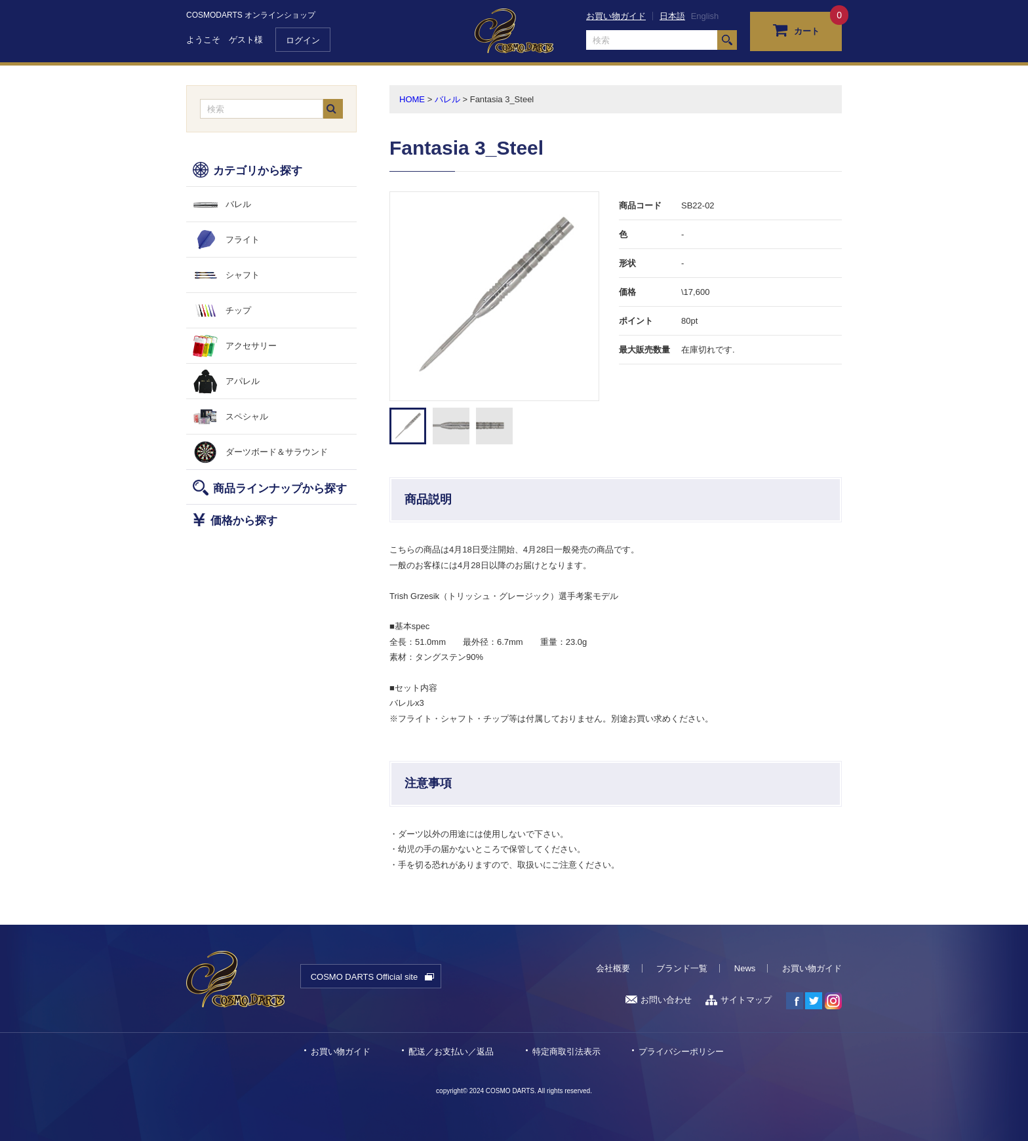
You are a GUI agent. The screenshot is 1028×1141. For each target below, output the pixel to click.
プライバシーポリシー (681, 1051)
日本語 (672, 16)
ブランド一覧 (681, 968)
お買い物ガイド (616, 16)
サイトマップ (738, 1000)
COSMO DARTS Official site (364, 977)
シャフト (243, 275)
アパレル (243, 381)
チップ (238, 310)
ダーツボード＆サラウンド (277, 452)
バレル (238, 204)
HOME (412, 99)
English (705, 16)
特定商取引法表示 (566, 1051)
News (745, 968)
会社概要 (613, 968)
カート (796, 29)
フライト (243, 239)
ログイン (303, 40)
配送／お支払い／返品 (451, 1051)
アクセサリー (251, 346)
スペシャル (247, 416)
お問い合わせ (658, 1000)
